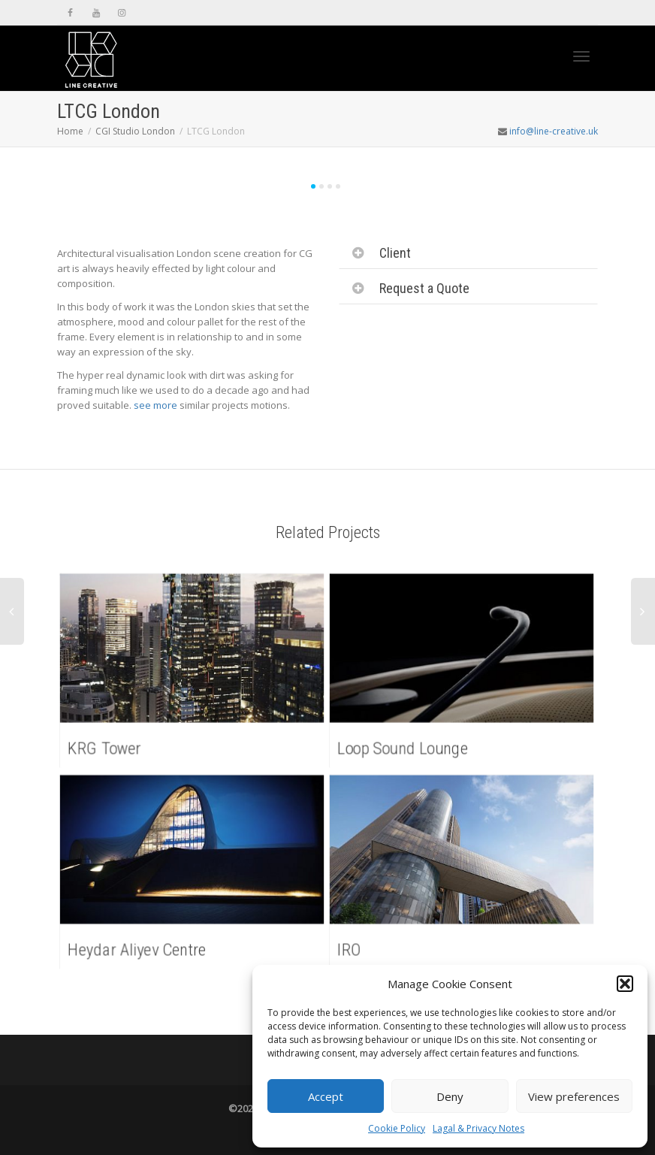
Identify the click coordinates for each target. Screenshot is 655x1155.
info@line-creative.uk (553, 131)
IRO (352, 948)
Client (395, 253)
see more (155, 405)
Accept (325, 1096)
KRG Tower (107, 746)
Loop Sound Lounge (405, 746)
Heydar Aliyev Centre (139, 948)
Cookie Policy (396, 1128)
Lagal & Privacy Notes (478, 1128)
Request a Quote (424, 288)
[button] (624, 983)
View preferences (574, 1096)
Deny (449, 1096)
